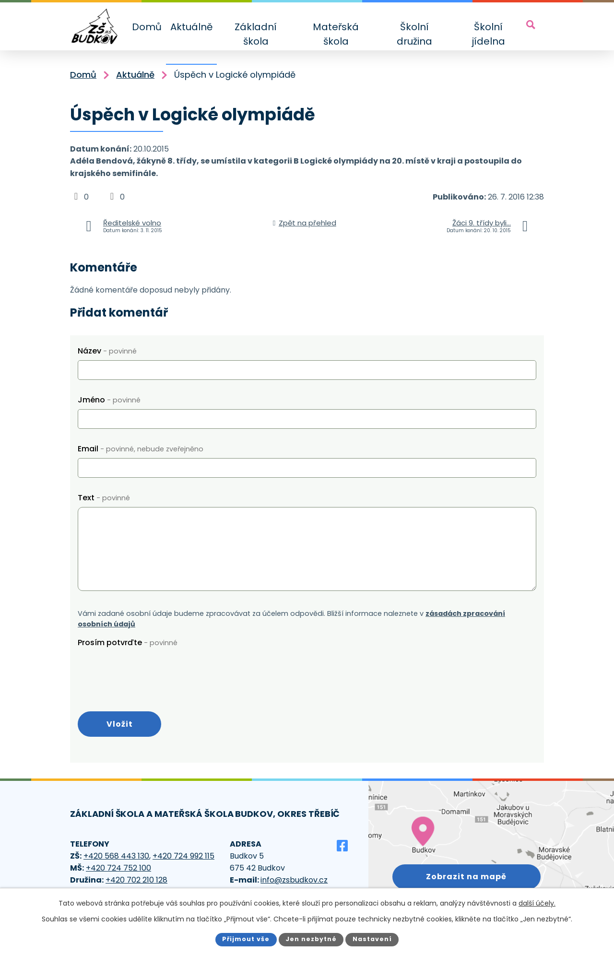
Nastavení (372, 939)
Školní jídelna (488, 34)
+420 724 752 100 (118, 867)
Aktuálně (191, 27)
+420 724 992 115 (183, 855)
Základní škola (256, 34)
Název (107, 350)
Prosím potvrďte (127, 642)
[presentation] (151, 670)
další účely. (537, 903)
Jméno (109, 399)
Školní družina (414, 34)
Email (140, 448)
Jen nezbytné (311, 939)
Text (104, 497)
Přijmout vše (246, 939)
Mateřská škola (336, 34)
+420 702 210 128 (136, 879)
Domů (147, 27)
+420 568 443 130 (116, 855)
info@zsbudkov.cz (294, 879)
